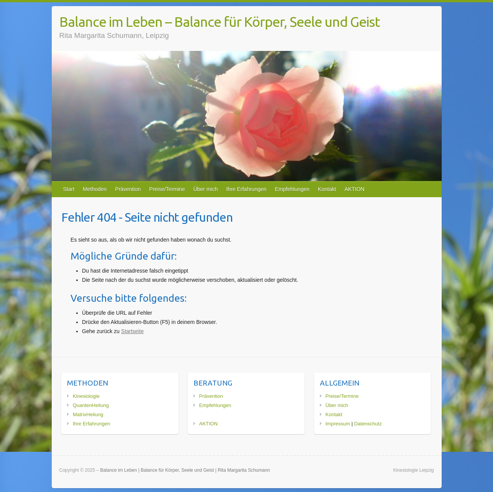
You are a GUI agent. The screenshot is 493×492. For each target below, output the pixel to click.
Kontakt (327, 189)
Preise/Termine (167, 189)
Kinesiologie (86, 396)
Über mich (205, 189)
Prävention (128, 189)
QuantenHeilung (91, 405)
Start (69, 189)
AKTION (354, 189)
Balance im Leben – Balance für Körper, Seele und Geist (219, 21)
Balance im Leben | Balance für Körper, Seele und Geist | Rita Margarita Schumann (185, 470)
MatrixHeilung (88, 414)
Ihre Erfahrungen (246, 189)
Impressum (338, 424)
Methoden (94, 189)
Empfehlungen (292, 189)
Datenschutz (368, 424)
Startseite (132, 331)
